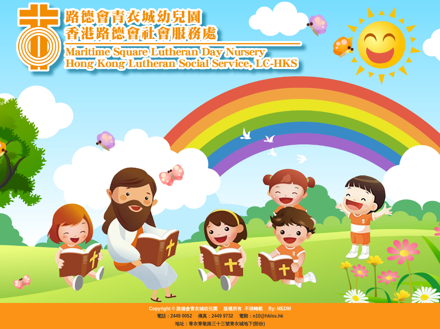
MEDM (284, 308)
